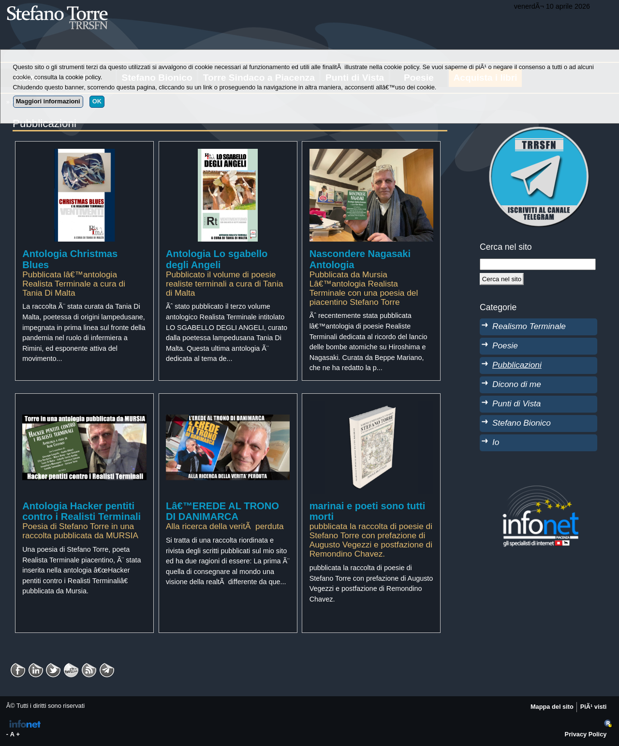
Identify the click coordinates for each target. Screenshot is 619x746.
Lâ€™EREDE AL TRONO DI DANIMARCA (222, 511)
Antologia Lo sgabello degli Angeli (217, 259)
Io (495, 442)
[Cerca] (502, 279)
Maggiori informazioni (48, 101)
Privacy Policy (586, 734)
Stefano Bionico (521, 423)
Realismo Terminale (529, 326)
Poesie (505, 345)
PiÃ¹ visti (593, 706)
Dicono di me (516, 384)
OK (97, 101)
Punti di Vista (516, 403)
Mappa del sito (552, 706)
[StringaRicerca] (538, 264)
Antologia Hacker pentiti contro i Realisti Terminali (81, 511)
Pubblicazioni (517, 365)
